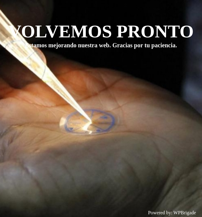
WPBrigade (184, 212)
